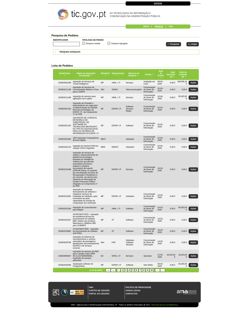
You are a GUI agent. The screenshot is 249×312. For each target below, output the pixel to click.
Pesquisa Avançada (70, 52)
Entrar (158, 3)
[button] (173, 44)
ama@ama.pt (172, 305)
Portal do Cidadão (99, 294)
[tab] (126, 52)
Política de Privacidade (138, 287)
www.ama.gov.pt (158, 305)
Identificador (60, 40)
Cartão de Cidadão (99, 290)
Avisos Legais (133, 290)
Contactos (132, 294)
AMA (91, 287)
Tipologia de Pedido (93, 40)
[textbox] (66, 44)
